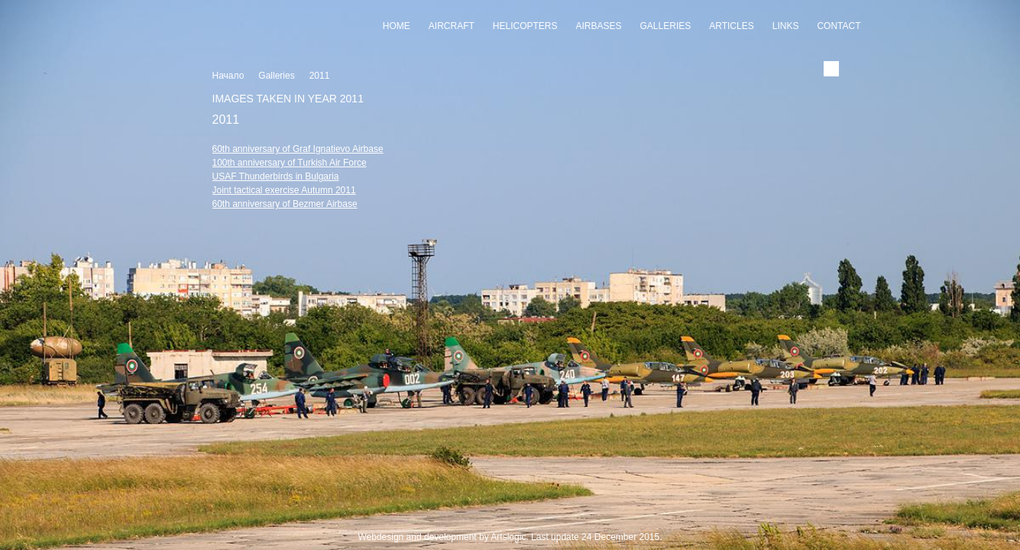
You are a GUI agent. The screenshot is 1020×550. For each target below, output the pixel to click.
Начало (228, 75)
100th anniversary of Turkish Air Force (289, 162)
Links (785, 26)
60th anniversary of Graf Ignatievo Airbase (298, 149)
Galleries (665, 26)
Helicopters (525, 26)
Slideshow (510, 520)
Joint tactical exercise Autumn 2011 (284, 190)
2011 (319, 75)
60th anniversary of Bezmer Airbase (285, 204)
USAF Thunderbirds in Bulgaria (275, 176)
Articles (731, 26)
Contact (838, 26)
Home (396, 26)
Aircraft (451, 26)
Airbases (599, 26)
